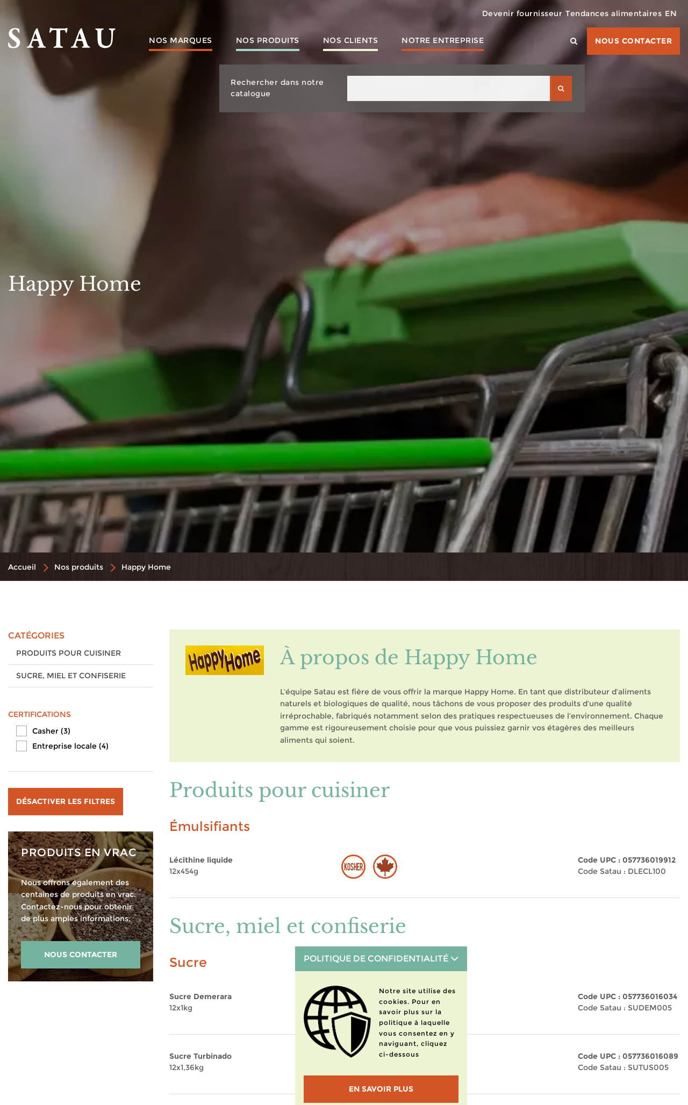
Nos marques (180, 40)
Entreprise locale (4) (70, 746)
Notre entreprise (443, 40)
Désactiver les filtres (65, 801)
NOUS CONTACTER (80, 954)
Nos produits (267, 40)
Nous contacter (633, 41)
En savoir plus (381, 1089)
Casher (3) (51, 731)
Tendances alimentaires (602, 13)
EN (667, 13)
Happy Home (146, 567)
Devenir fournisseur (502, 13)
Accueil (22, 567)
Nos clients (350, 40)
